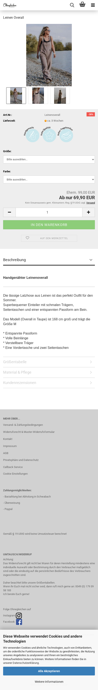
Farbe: (7, 171)
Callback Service (13, 467)
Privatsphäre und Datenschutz (20, 460)
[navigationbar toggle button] (93, 5)
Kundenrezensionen (19, 382)
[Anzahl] (49, 212)
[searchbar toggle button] (72, 5)
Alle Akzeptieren (49, 671)
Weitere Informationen (49, 681)
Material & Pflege (17, 372)
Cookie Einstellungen (15, 473)
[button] (9, 212)
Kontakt (7, 439)
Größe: (7, 151)
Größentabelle (15, 362)
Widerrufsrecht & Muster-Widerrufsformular (29, 431)
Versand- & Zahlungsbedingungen (23, 424)
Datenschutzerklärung (26, 662)
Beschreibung (14, 260)
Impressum (10, 446)
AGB (5, 453)
